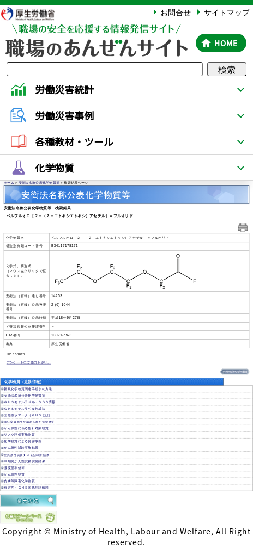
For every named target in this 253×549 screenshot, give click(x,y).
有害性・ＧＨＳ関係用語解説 (26, 488)
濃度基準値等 (14, 468)
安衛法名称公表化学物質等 (39, 182)
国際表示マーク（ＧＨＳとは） (28, 415)
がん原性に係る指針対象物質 (26, 428)
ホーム (9, 182)
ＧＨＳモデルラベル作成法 (24, 409)
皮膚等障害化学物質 (19, 481)
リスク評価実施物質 (19, 435)
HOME (226, 43)
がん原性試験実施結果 (21, 448)
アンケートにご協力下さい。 (29, 363)
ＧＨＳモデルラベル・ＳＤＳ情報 (29, 402)
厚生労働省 (33, 13)
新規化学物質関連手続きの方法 (28, 389)
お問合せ (175, 12)
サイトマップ (227, 12)
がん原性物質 (14, 475)
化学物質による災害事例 (22, 441)
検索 (227, 69)
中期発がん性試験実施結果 (24, 461)
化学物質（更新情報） (24, 381)
